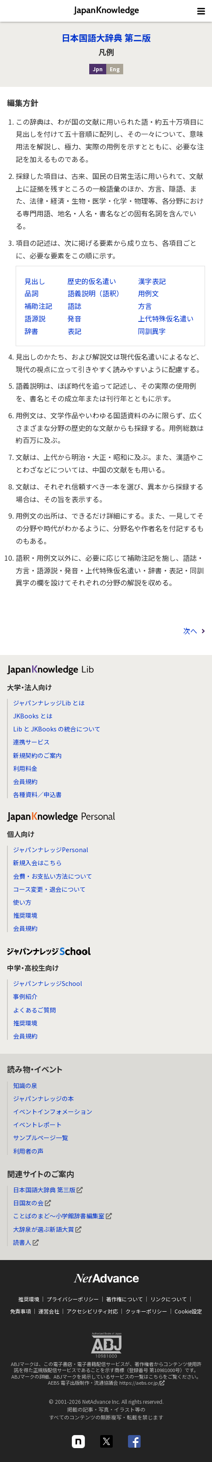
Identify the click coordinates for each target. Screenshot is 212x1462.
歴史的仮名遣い (91, 281)
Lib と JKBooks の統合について (57, 728)
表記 (74, 331)
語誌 (74, 306)
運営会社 (48, 1311)
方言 (145, 306)
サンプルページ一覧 (40, 1137)
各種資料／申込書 (37, 794)
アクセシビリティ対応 (92, 1311)
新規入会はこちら (37, 862)
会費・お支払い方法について (52, 876)
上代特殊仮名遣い (166, 318)
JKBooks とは (32, 715)
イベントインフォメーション (52, 1111)
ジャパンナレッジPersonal (50, 849)
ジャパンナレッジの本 (43, 1098)
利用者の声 (28, 1151)
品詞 (31, 293)
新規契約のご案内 (37, 755)
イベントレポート (37, 1124)
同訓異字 (152, 331)
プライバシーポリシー (73, 1299)
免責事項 (20, 1311)
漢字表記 (152, 281)
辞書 (31, 331)
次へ (190, 630)
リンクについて (168, 1299)
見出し (34, 281)
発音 (74, 318)
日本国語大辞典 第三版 (48, 1189)
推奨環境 (25, 915)
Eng (115, 69)
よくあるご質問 (34, 1010)
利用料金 (25, 768)
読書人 (26, 1242)
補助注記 (38, 306)
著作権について (124, 1299)
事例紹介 (25, 996)
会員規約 (25, 781)
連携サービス (31, 742)
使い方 (22, 902)
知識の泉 (25, 1085)
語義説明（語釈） (95, 293)
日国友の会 (32, 1202)
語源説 (34, 318)
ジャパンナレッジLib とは (48, 702)
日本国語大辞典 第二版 (106, 37)
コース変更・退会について (49, 889)
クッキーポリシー (146, 1311)
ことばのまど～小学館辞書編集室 (62, 1215)
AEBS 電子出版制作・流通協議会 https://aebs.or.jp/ (108, 1385)
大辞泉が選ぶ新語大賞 (47, 1229)
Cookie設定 (188, 1311)
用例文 (148, 293)
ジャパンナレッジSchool (47, 983)
